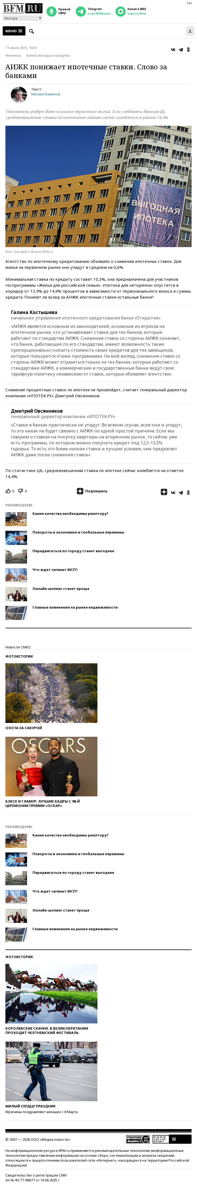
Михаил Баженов (45, 94)
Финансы (13, 55)
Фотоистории (19, 656)
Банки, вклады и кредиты (48, 55)
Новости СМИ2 (17, 647)
